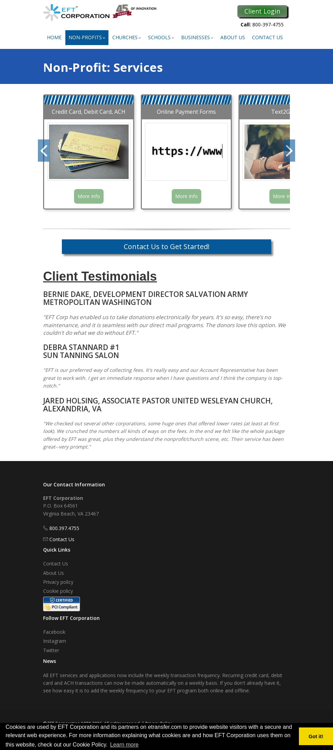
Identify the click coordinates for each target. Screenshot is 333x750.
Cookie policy (58, 591)
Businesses (197, 37)
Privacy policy (58, 582)
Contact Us (267, 37)
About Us (232, 37)
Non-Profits (86, 37)
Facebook (54, 632)
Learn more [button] (124, 745)
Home (54, 37)
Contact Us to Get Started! (167, 246)
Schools (161, 37)
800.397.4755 (64, 528)
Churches (126, 37)
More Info (89, 196)
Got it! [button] (316, 736)
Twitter (51, 650)
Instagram (54, 641)
